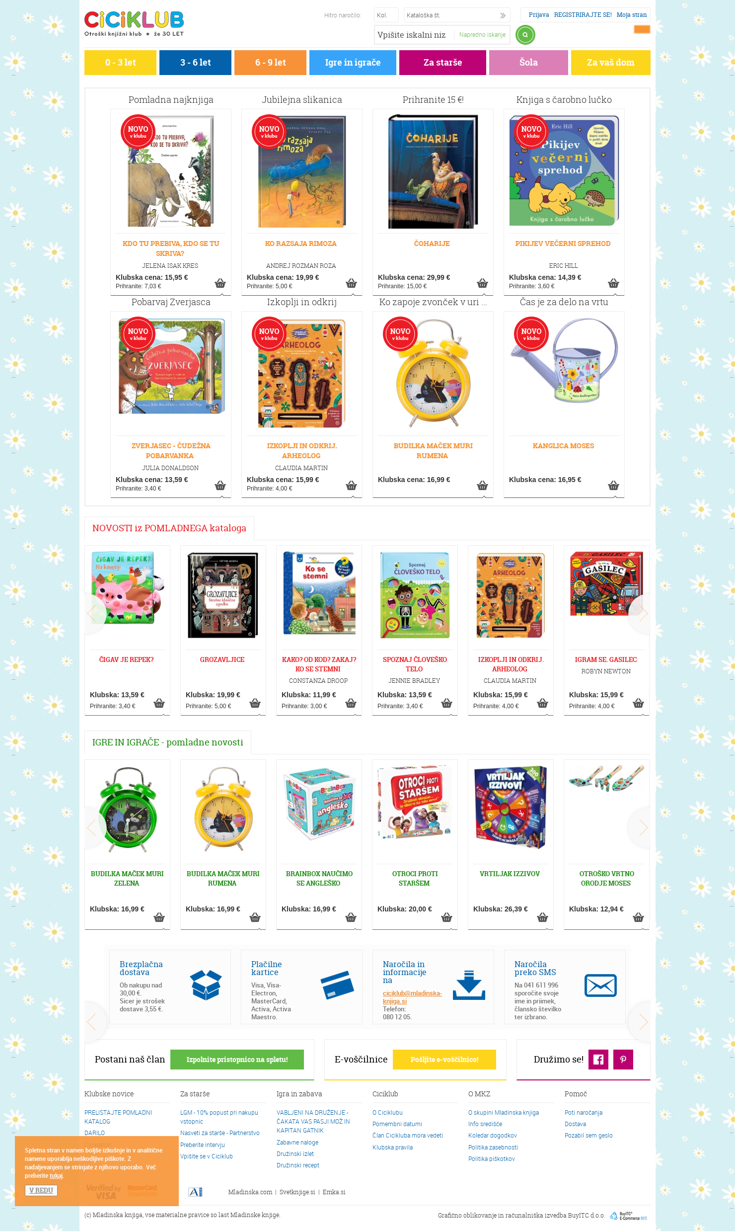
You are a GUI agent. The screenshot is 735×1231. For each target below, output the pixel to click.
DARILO (94, 1133)
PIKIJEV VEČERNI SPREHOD (563, 243)
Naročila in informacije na (405, 972)
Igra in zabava (299, 1094)
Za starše (443, 62)
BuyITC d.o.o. (586, 1215)
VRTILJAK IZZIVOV (510, 873)
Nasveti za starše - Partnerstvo (220, 1133)
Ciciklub (385, 1094)
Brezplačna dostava (141, 968)
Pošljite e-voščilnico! (444, 1059)
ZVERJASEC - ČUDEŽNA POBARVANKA (171, 450)
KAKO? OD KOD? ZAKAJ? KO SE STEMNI (319, 664)
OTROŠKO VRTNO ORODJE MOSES (607, 878)
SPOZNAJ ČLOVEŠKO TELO (415, 664)
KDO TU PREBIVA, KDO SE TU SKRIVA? (171, 248)
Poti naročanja (583, 1112)
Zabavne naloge (297, 1142)
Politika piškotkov (491, 1158)
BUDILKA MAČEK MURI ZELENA (127, 878)
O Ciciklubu (387, 1112)
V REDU (41, 1190)
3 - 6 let (195, 62)
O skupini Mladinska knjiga (503, 1112)
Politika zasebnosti (493, 1147)
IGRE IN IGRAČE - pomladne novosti (167, 742)
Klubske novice (109, 1094)
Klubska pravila (392, 1147)
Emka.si (334, 1192)
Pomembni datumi (397, 1124)
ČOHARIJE (432, 243)
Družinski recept (298, 1165)
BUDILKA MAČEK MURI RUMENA (433, 450)
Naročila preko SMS (535, 968)
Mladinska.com (250, 1192)
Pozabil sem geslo (589, 1135)
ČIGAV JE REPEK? (126, 659)
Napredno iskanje (482, 34)
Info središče (485, 1124)
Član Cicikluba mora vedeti (407, 1135)
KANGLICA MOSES (563, 445)
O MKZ (479, 1094)
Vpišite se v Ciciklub (206, 1156)
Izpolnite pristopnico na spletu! (237, 1059)
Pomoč (576, 1094)
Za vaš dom (611, 62)
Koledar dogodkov (492, 1135)
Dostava (575, 1124)
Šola (528, 62)
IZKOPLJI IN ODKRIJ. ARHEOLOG (302, 450)
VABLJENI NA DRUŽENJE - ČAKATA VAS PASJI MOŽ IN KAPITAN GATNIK (313, 1121)
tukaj (56, 1175)
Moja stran (632, 14)
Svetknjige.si (297, 1192)
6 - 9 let (270, 62)
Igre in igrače (353, 62)
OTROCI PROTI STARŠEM (415, 878)
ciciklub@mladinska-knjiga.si (412, 996)
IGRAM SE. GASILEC (606, 659)
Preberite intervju (202, 1145)
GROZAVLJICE (222, 659)
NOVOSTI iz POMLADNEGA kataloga (169, 528)
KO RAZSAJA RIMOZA (301, 243)
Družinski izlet (295, 1153)
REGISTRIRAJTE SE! (583, 14)
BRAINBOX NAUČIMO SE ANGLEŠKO (319, 878)
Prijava (539, 14)
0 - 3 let (120, 62)
